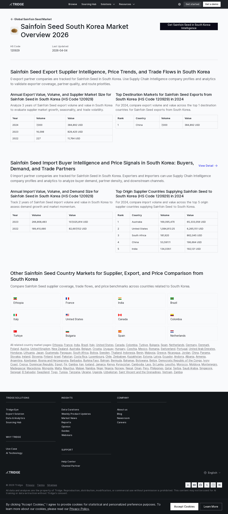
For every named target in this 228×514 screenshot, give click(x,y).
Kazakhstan (134, 356)
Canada (119, 344)
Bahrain (104, 360)
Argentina (16, 360)
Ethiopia (58, 344)
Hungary (120, 348)
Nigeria (109, 368)
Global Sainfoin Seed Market (31, 19)
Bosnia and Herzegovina (53, 360)
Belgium (86, 348)
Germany (191, 344)
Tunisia (63, 372)
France (68, 344)
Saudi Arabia (190, 368)
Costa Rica (80, 356)
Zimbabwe (119, 356)
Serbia (177, 368)
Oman (138, 368)
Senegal (15, 372)
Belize (153, 360)
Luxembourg (96, 356)
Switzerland (168, 348)
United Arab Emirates (202, 348)
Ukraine (86, 372)
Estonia (147, 356)
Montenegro (209, 364)
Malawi (80, 368)
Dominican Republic (41, 364)
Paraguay (66, 352)
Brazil (84, 344)
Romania (154, 348)
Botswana (142, 360)
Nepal (129, 368)
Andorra (179, 356)
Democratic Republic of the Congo (180, 360)
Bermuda (116, 360)
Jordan (186, 352)
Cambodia (138, 364)
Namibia (90, 368)
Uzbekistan (110, 372)
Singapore (205, 368)
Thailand (116, 352)
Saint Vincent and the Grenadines (140, 372)
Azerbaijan (30, 360)
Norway (119, 368)
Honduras (16, 352)
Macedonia (34, 368)
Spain (164, 344)
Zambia (178, 372)
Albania (189, 356)
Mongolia (47, 368)
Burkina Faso (91, 360)
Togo (54, 372)
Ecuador (168, 356)
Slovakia (15, 356)
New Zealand (60, 348)
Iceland (89, 364)
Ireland (26, 356)
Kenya (111, 364)
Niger (100, 368)
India (77, 344)
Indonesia (129, 352)
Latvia (157, 356)
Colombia (131, 344)
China (195, 352)
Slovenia (37, 356)
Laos (148, 364)
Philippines (156, 368)
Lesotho (170, 364)
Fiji (65, 364)
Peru (146, 368)
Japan (40, 352)
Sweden (104, 352)
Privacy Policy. (79, 509)
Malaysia (150, 352)
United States (105, 344)
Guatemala (52, 352)
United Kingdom (40, 348)
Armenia (201, 356)
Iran (81, 364)
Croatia (97, 348)
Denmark (203, 344)
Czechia (132, 348)
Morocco (182, 364)
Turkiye (143, 344)
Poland (14, 348)
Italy (92, 344)
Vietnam (167, 372)
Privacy (30, 485)
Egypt (58, 364)
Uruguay (108, 348)
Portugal (182, 348)
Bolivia (94, 352)
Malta (58, 368)
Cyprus (23, 364)
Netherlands (176, 344)
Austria (24, 348)
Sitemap (52, 485)
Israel (57, 356)
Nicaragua (174, 352)
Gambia (73, 364)
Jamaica (101, 364)
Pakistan (67, 356)
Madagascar (17, 368)
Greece (161, 352)
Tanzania (74, 372)
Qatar (168, 368)
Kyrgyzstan (123, 364)
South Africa (81, 352)
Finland (48, 356)
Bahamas (128, 360)
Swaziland (43, 372)
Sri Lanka (158, 364)
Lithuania (29, 352)
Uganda (97, 372)
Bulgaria (154, 344)
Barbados (76, 360)
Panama (205, 352)
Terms (41, 485)
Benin (140, 352)
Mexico (142, 348)
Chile (109, 356)
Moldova (194, 364)
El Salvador (29, 372)
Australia (74, 348)
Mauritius (68, 368)
